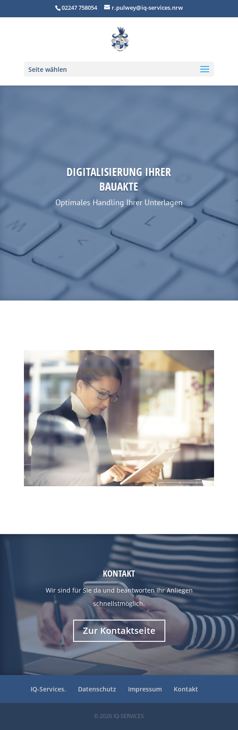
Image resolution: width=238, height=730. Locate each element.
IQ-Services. (48, 689)
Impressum (145, 689)
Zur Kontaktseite (119, 630)
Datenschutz (97, 689)
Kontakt (119, 573)
